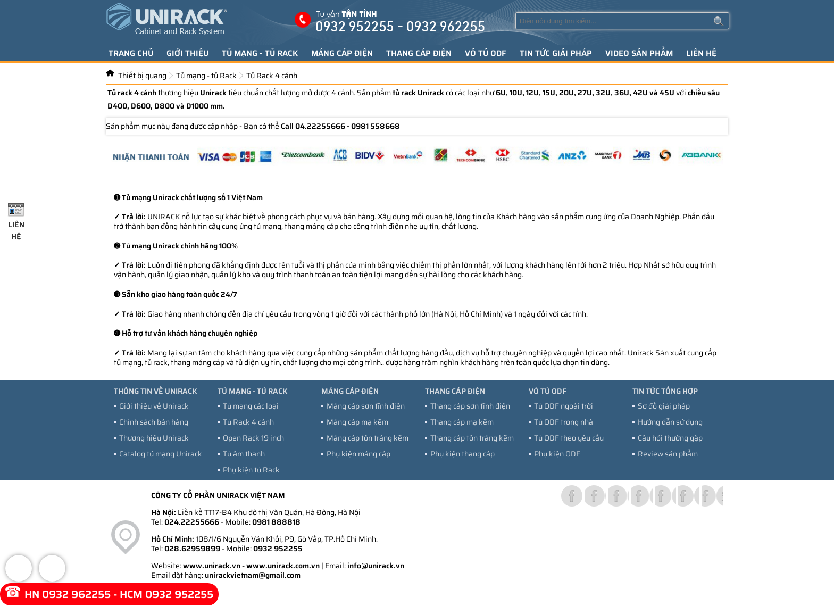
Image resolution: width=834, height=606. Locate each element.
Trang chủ (131, 53)
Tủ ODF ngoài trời (563, 406)
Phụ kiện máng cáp (358, 454)
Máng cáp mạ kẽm (357, 422)
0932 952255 (278, 548)
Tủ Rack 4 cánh (248, 422)
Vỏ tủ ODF (485, 53)
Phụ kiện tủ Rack (251, 470)
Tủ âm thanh (244, 454)
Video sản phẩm (639, 53)
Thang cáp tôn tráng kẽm (472, 438)
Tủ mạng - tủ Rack (260, 53)
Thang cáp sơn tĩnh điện (470, 406)
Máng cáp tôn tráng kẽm (367, 438)
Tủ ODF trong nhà (563, 422)
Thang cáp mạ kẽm (462, 422)
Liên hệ (701, 53)
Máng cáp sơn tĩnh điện (366, 406)
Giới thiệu (187, 53)
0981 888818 (276, 522)
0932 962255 (76, 594)
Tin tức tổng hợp (665, 391)
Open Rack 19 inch (253, 438)
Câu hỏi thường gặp (670, 438)
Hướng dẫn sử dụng (670, 422)
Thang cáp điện (419, 53)
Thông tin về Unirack (155, 391)
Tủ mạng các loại (251, 406)
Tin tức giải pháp (556, 53)
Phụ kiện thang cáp (462, 454)
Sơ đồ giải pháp (664, 406)
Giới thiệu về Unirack (154, 406)
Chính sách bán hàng (153, 422)
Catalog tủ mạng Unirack (160, 454)
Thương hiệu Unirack (154, 438)
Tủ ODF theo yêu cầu (569, 438)
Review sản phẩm (668, 454)
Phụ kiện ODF (557, 454)
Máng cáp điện (342, 53)
